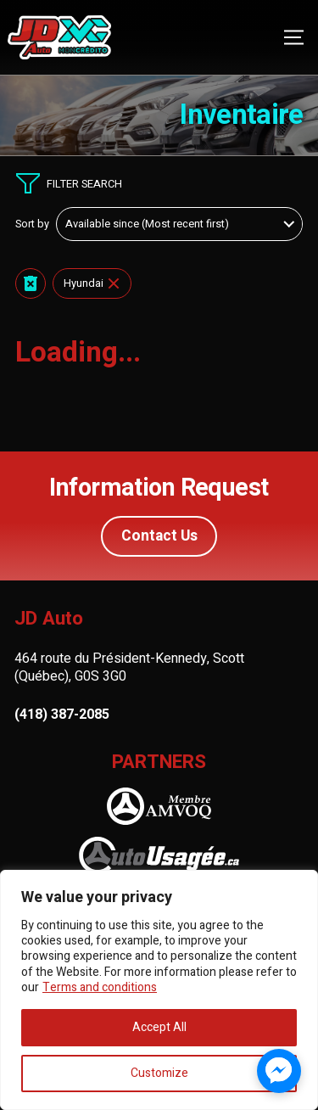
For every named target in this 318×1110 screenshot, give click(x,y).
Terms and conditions (99, 987)
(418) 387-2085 (61, 715)
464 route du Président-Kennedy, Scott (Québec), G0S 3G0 (129, 667)
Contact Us (159, 536)
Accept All (159, 1027)
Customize (159, 1073)
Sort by (32, 224)
